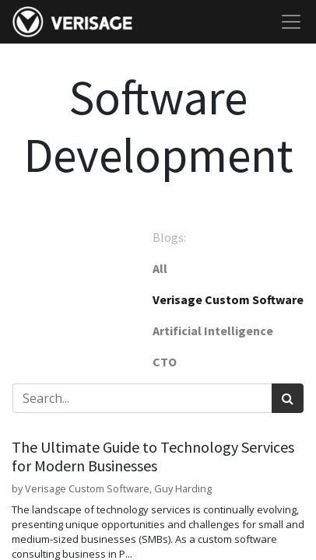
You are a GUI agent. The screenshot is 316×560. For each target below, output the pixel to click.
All (160, 268)
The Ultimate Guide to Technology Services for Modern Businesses (153, 456)
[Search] (288, 398)
